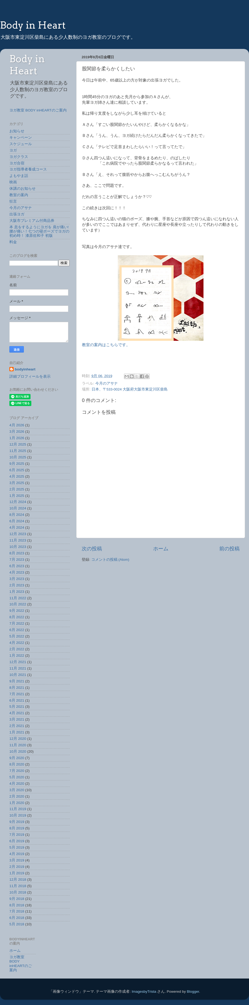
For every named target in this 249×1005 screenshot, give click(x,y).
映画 (13, 182)
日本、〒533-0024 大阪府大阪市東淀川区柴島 (130, 389)
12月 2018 (17, 880)
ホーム (160, 548)
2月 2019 (16, 867)
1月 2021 (16, 732)
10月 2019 (17, 815)
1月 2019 (16, 873)
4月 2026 (16, 425)
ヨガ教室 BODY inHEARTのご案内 (38, 110)
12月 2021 (17, 662)
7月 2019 (16, 835)
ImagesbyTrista (144, 991)
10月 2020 (17, 751)
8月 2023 (16, 553)
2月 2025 (16, 489)
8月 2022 (16, 617)
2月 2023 (16, 585)
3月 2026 (16, 432)
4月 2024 (16, 527)
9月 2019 (16, 822)
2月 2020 (16, 796)
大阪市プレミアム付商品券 (31, 221)
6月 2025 (16, 470)
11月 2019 (17, 809)
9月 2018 (16, 899)
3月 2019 (16, 860)
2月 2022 (16, 649)
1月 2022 (16, 656)
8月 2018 (16, 905)
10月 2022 (17, 604)
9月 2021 (16, 681)
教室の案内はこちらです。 (106, 345)
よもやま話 (18, 176)
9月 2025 (16, 464)
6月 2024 (16, 521)
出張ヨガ (16, 214)
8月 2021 (16, 688)
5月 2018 (16, 924)
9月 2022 (16, 611)
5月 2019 (16, 847)
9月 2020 (16, 758)
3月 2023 (16, 579)
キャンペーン (20, 138)
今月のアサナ (106, 383)
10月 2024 (17, 508)
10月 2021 (17, 675)
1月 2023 (16, 592)
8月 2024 (16, 515)
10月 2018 (17, 892)
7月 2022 (16, 623)
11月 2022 (17, 598)
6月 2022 (16, 630)
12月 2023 (17, 534)
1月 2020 (16, 803)
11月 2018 (17, 886)
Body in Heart (33, 25)
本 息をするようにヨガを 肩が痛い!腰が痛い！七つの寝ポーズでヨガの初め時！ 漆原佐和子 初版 (39, 231)
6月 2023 (16, 566)
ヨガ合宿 (16, 163)
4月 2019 (16, 854)
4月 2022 (16, 643)
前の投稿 (229, 548)
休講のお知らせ (22, 189)
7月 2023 (16, 560)
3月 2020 (16, 790)
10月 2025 (17, 457)
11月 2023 (17, 540)
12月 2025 (17, 444)
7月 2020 (16, 771)
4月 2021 (16, 713)
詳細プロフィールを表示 (30, 376)
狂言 (13, 201)
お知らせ (16, 131)
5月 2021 (16, 707)
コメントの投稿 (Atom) (110, 560)
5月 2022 (16, 636)
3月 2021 (16, 719)
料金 (13, 242)
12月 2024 (17, 502)
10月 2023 (17, 547)
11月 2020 (17, 745)
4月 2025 (16, 476)
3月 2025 (16, 483)
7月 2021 (16, 694)
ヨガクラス (18, 157)
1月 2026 (16, 438)
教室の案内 (18, 195)
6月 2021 (16, 700)
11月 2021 (17, 668)
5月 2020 (16, 777)
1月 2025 (16, 496)
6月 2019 (16, 841)
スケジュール (20, 144)
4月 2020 (16, 784)
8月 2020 (16, 764)
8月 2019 (16, 828)
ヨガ (13, 150)
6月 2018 (16, 918)
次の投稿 (92, 548)
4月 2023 (16, 572)
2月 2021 (16, 726)
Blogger (193, 991)
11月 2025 (17, 451)
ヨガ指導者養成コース (28, 169)
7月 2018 (16, 911)
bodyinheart (25, 369)
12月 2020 (17, 739)
